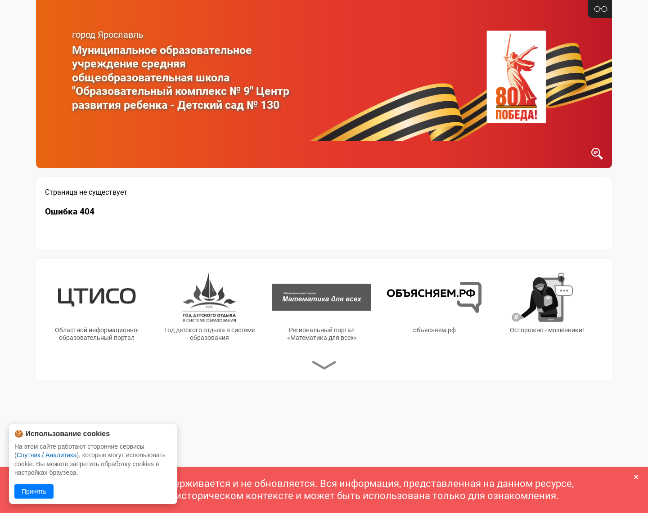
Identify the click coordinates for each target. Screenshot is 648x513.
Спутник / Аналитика (47, 455)
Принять (34, 491)
